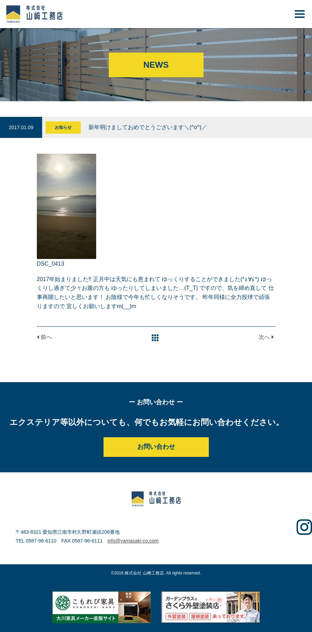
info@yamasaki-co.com (133, 541)
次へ (266, 337)
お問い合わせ (156, 446)
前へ (44, 337)
